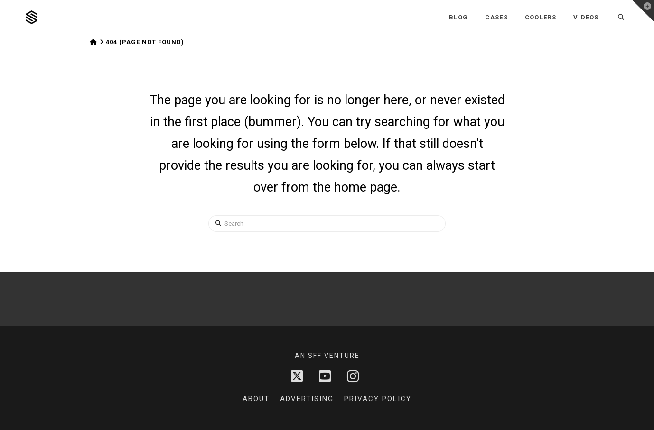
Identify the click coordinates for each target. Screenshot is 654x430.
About (256, 398)
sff (315, 355)
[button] (643, 11)
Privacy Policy (377, 398)
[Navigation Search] (621, 17)
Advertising (307, 398)
